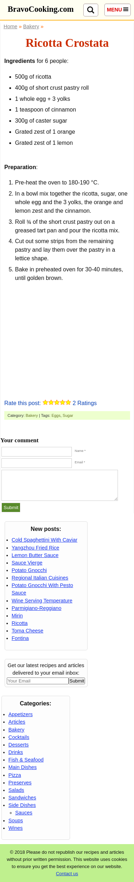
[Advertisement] (67, 340)
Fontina (20, 638)
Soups (16, 820)
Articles (17, 722)
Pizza (15, 775)
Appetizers (21, 714)
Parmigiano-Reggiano (36, 608)
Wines (16, 828)
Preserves (20, 782)
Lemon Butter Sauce (35, 555)
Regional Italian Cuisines (40, 578)
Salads (16, 790)
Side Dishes (22, 805)
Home (10, 26)
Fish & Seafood (26, 760)
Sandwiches (22, 797)
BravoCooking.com (41, 9)
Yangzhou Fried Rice (35, 548)
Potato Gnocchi (29, 570)
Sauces (24, 813)
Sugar (68, 415)
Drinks (16, 752)
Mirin (17, 616)
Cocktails (19, 737)
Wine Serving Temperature (42, 600)
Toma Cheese (28, 631)
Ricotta (20, 623)
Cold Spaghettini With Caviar (45, 540)
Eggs (55, 415)
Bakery (32, 415)
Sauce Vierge (27, 563)
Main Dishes (23, 767)
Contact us (67, 873)
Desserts (19, 745)
